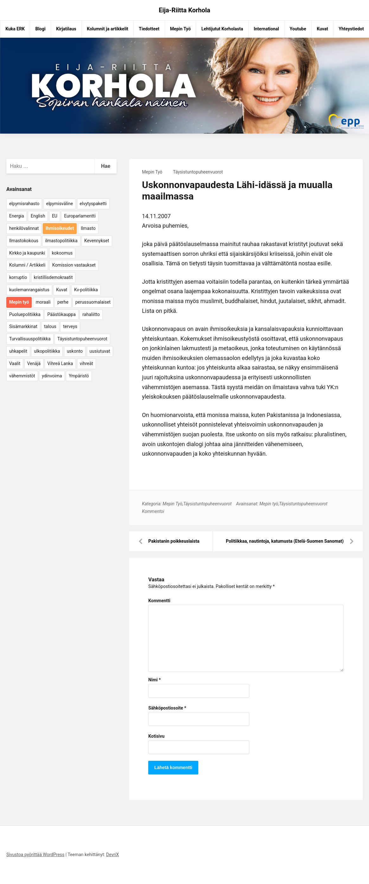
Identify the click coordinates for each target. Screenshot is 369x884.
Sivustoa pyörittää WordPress (35, 854)
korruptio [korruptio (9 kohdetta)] (18, 277)
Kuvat (322, 28)
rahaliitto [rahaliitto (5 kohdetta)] (91, 314)
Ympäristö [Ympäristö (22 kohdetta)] (79, 375)
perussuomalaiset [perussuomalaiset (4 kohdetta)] (93, 302)
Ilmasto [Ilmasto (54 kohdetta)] (88, 228)
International (266, 28)
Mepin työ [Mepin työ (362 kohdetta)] (19, 302)
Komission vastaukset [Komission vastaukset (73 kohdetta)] (74, 265)
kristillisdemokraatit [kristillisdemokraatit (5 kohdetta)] (53, 277)
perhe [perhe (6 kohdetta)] (62, 302)
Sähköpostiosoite (167, 707)
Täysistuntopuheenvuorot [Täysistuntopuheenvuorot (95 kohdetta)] (82, 338)
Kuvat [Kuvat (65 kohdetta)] (61, 289)
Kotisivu (156, 736)
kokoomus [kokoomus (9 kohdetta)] (62, 253)
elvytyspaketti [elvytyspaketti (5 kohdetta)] (93, 203)
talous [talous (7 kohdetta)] (50, 326)
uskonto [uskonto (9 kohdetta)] (75, 351)
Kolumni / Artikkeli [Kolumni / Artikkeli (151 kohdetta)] (27, 265)
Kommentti (159, 600)
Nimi (154, 679)
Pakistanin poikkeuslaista (173, 541)
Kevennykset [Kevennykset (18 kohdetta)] (96, 240)
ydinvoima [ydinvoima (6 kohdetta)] (52, 375)
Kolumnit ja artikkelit (107, 28)
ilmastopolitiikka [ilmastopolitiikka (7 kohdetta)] (61, 240)
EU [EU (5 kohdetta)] (54, 215)
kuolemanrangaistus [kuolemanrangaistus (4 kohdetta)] (29, 289)
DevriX (112, 854)
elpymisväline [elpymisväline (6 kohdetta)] (59, 203)
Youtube (298, 28)
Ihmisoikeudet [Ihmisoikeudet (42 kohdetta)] (60, 228)
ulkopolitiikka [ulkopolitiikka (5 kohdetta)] (47, 351)
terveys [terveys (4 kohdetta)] (70, 326)
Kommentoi (153, 511)
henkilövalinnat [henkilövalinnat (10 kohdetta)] (24, 228)
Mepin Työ (180, 28)
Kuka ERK (15, 28)
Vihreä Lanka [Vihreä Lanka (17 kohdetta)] (60, 363)
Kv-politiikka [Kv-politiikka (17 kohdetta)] (86, 289)
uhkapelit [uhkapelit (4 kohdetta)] (18, 351)
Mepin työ (268, 503)
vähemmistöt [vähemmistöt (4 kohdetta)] (22, 375)
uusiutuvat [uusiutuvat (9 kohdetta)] (100, 351)
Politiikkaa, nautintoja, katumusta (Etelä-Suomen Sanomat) (285, 541)
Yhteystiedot (351, 28)
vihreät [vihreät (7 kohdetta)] (86, 363)
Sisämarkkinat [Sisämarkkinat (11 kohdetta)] (23, 326)
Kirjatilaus (66, 28)
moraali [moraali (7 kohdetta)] (43, 302)
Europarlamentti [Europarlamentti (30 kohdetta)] (79, 215)
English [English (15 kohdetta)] (38, 215)
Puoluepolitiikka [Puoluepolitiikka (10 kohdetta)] (25, 314)
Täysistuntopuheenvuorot (198, 171)
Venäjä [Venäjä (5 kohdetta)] (34, 363)
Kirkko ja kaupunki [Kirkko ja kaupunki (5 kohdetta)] (27, 253)
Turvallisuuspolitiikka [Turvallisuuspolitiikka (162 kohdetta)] (30, 338)
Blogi (40, 28)
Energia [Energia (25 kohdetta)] (16, 215)
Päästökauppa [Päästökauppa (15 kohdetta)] (61, 314)
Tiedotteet (149, 28)
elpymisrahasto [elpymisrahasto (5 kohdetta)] (24, 203)
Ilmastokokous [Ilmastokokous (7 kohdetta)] (23, 240)
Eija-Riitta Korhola (184, 10)
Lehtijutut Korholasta (222, 28)
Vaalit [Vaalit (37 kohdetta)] (14, 363)
